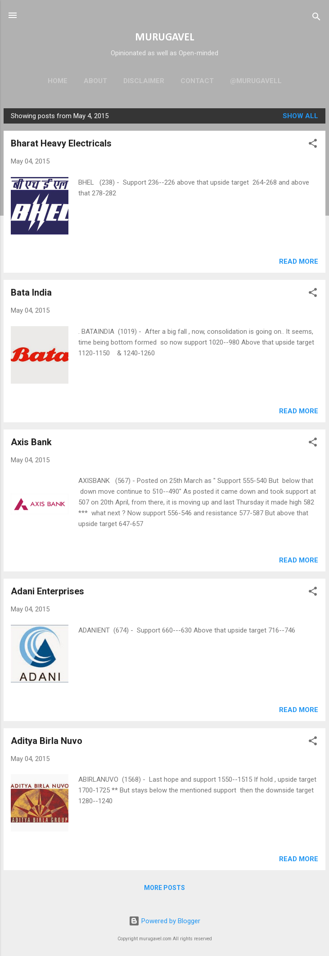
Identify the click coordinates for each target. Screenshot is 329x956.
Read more (298, 261)
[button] (312, 145)
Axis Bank (31, 442)
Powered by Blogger (164, 921)
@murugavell (256, 81)
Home (58, 81)
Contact (197, 81)
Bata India (31, 292)
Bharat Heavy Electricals (61, 143)
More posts (164, 887)
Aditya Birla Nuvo (46, 740)
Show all (300, 116)
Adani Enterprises (47, 591)
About (95, 81)
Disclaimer (143, 81)
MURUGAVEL (164, 37)
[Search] (316, 18)
